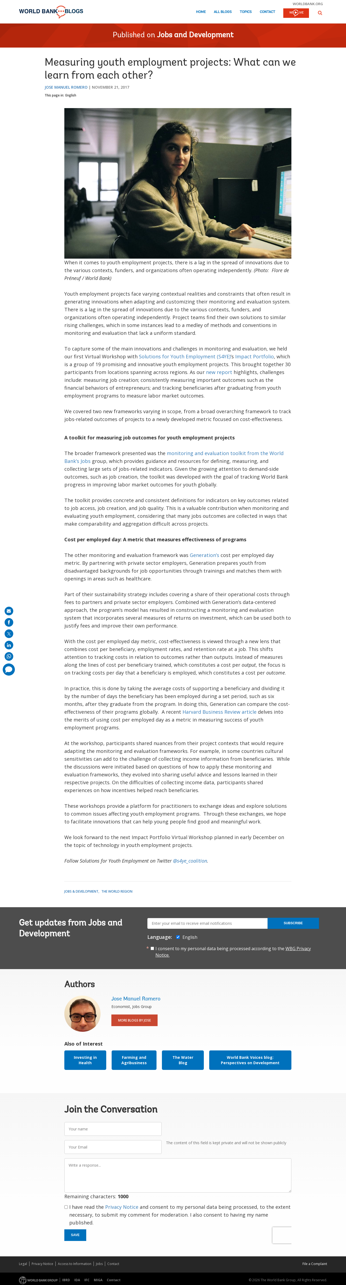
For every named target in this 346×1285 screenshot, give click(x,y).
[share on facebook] (9, 622)
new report (219, 372)
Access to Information (74, 1263)
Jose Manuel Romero (66, 87)
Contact (267, 12)
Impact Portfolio (254, 356)
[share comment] (9, 669)
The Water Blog (182, 1060)
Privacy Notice (121, 1207)
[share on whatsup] (9, 656)
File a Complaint (314, 1263)
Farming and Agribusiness (134, 1060)
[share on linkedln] (9, 645)
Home (201, 12)
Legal (23, 1263)
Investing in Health (85, 1060)
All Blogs (223, 12)
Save (75, 1235)
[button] (320, 13)
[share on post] (9, 633)
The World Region (116, 891)
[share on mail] (9, 611)
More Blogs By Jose (134, 1020)
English (70, 95)
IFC (86, 1280)
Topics (246, 12)
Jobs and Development (195, 35)
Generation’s (204, 555)
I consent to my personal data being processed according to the (233, 952)
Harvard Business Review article (219, 712)
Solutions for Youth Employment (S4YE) (185, 356)
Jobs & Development (81, 891)
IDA (77, 1280)
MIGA (98, 1280)
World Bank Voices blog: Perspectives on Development (250, 1060)
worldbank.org (308, 3)
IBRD (66, 1280)
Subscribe (293, 923)
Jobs (99, 1263)
